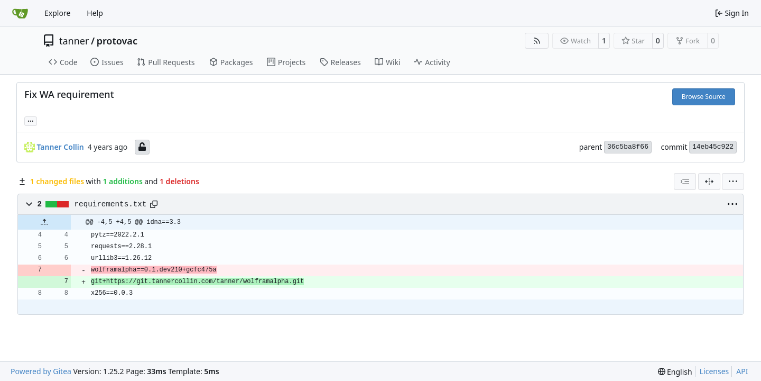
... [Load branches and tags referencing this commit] (30, 120)
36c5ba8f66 (627, 147)
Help (95, 13)
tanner (74, 40)
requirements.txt (111, 204)
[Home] (20, 13)
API (742, 371)
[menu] (733, 181)
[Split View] (709, 181)
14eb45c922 (713, 147)
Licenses (714, 371)
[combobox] (685, 181)
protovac (117, 40)
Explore (57, 13)
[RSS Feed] (537, 41)
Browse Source (704, 96)
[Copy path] (153, 204)
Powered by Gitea (41, 371)
